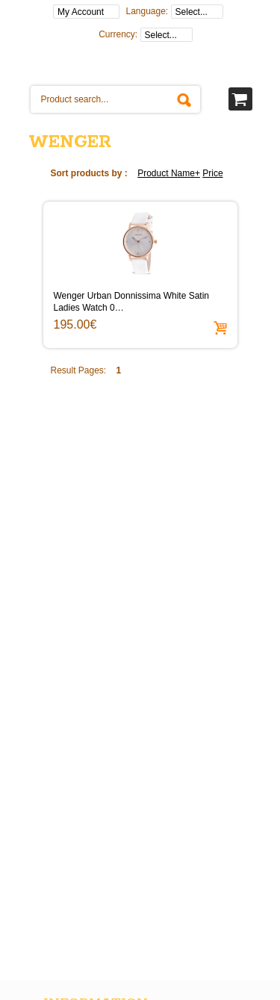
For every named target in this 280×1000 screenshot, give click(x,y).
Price (212, 173)
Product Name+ (168, 173)
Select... (191, 12)
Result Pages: (79, 370)
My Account (80, 12)
